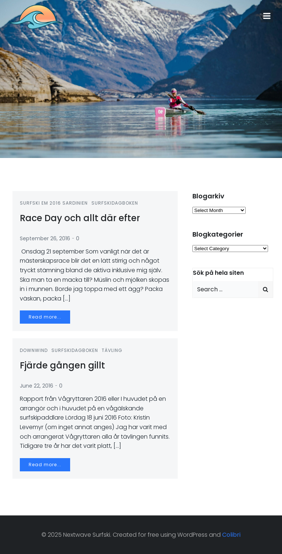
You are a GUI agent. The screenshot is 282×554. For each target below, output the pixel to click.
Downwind (34, 350)
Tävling (112, 350)
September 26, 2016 (45, 238)
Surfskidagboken (114, 203)
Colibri (231, 534)
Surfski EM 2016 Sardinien (54, 203)
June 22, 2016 (36, 385)
